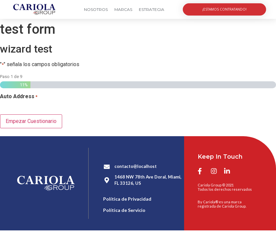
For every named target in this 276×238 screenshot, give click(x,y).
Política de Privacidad (127, 198)
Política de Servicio (124, 210)
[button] (224, 9)
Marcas (123, 9)
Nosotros (96, 9)
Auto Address (18, 96)
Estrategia (151, 9)
